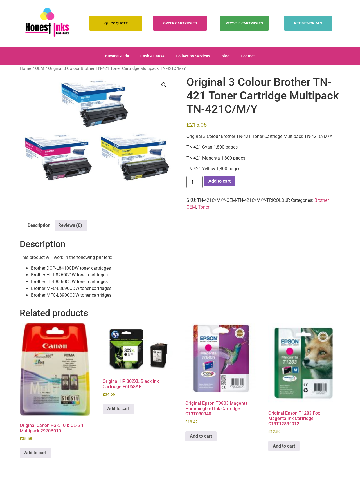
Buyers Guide (117, 56)
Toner (203, 207)
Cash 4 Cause (152, 56)
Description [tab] (39, 225)
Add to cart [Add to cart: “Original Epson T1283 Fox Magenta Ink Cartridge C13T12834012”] (284, 446)
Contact (248, 56)
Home (25, 68)
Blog (225, 56)
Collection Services (193, 56)
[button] (164, 85)
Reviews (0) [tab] (70, 225)
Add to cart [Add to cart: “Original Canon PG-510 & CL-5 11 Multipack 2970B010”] (35, 452)
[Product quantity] (194, 182)
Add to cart (219, 181)
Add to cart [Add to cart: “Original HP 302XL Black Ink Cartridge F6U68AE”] (118, 408)
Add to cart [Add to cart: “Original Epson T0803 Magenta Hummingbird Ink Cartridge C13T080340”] (201, 436)
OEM (39, 68)
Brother (321, 200)
